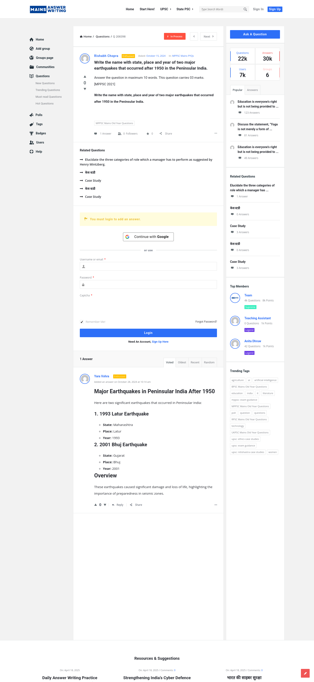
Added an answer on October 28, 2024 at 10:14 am (122, 374)
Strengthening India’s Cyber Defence (157, 670)
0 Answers (239, 207)
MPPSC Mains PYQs (183, 48)
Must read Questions (49, 89)
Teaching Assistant (257, 310)
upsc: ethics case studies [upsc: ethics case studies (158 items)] (245, 431)
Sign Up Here (160, 334)
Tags (39, 116)
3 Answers (239, 224)
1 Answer (239, 189)
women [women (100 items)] (272, 444)
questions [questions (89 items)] (259, 405)
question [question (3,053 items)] (245, 405)
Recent (195, 354)
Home (130, 9)
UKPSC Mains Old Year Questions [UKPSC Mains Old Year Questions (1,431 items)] (250, 424)
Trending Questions (48, 82)
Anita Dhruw (252, 333)
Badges (41, 125)
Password (87, 270)
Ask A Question (255, 26)
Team (248, 287)
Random (209, 354)
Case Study (90, 173)
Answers (252, 82)
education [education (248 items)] (237, 385)
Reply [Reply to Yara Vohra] (117, 497)
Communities (45, 59)
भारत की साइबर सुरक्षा (244, 670)
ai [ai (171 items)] (249, 372)
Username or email (93, 252)
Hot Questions (45, 95)
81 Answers (248, 128)
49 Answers (248, 150)
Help (39, 144)
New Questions (45, 75)
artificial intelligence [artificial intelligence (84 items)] (265, 372)
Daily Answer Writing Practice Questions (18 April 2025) (69, 673)
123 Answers (249, 105)
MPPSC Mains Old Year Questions (114, 115)
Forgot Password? (206, 314)
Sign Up (275, 9)
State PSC (185, 9)
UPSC (165, 9)
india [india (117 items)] (250, 385)
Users (40, 135)
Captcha (86, 288)
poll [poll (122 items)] (234, 405)
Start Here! (147, 9)
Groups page (44, 50)
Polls (39, 107)
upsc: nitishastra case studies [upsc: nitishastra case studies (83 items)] (248, 444)
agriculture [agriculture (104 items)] (238, 372)
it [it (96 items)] (257, 385)
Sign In (258, 9)
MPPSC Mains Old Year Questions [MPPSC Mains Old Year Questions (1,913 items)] (250, 398)
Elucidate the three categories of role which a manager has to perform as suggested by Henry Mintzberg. (146, 154)
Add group (43, 41)
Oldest (182, 354)
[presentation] (113, 298)
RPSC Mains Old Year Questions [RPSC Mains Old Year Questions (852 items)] (249, 411)
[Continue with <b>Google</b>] (148, 229)
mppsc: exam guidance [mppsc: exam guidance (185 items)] (244, 392)
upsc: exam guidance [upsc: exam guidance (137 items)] (243, 437)
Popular (237, 82)
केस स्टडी (87, 165)
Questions (43, 68)
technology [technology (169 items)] (238, 418)
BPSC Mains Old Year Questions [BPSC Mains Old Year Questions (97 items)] (249, 379)
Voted (169, 354)
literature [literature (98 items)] (268, 385)
